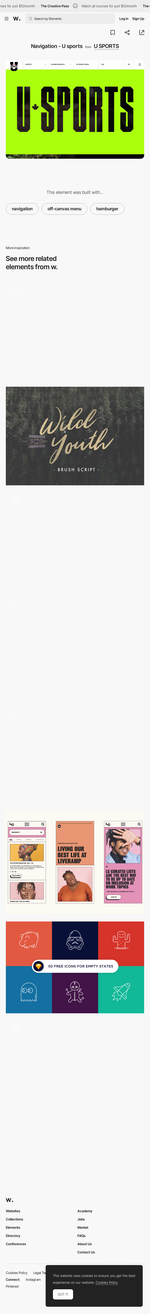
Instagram (33, 1279)
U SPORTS (106, 46)
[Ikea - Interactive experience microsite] (75, 754)
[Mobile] (75, 862)
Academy (84, 1211)
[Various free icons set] (75, 967)
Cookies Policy (16, 1273)
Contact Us (86, 1252)
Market (82, 1227)
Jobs (81, 1219)
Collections (14, 1219)
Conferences (16, 1244)
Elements (13, 1227)
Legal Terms (42, 1273)
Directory (13, 1236)
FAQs (81, 1236)
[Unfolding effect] (75, 1070)
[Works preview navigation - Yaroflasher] (75, 330)
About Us (84, 1244)
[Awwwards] (16, 19)
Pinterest (12, 1286)
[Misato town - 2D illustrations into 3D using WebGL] (75, 542)
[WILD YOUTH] (75, 436)
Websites (13, 1211)
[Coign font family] (75, 647)
